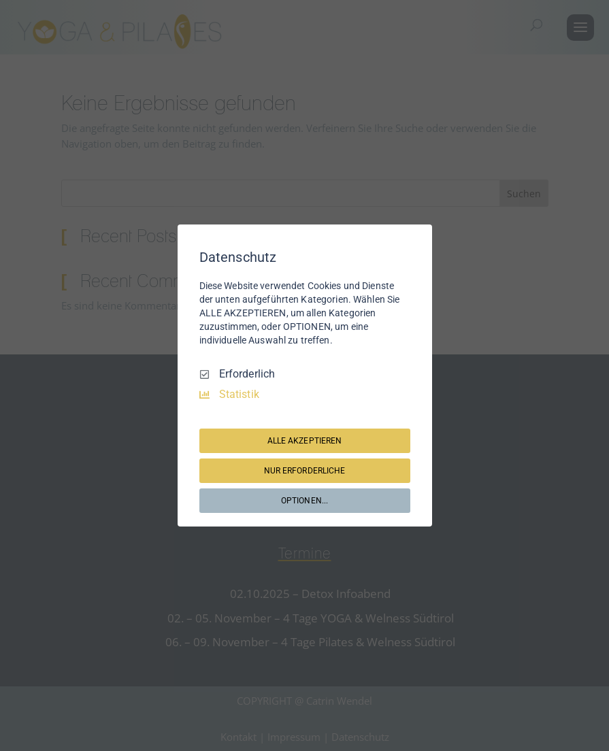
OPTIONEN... (304, 500)
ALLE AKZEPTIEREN (304, 441)
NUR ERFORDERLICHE (305, 470)
